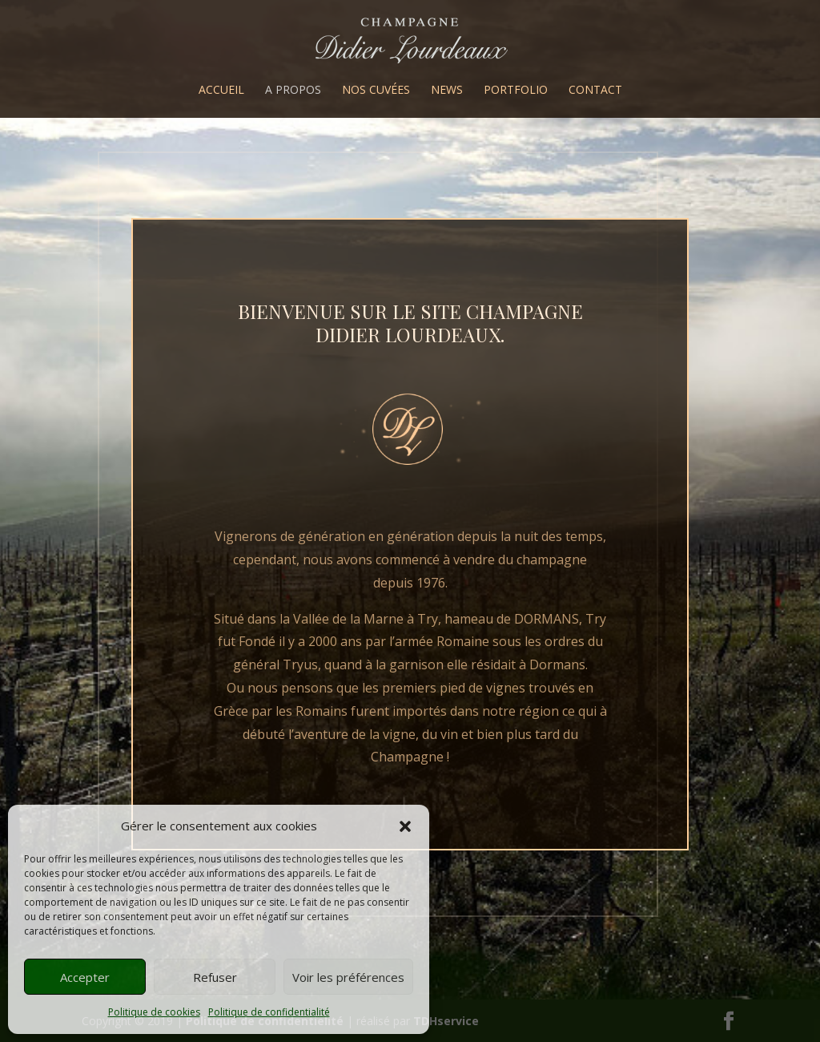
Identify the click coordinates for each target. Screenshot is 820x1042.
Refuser (215, 977)
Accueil (221, 90)
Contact (595, 90)
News (447, 90)
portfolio (516, 90)
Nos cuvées (376, 90)
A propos (293, 90)
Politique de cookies (154, 1012)
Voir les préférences (348, 977)
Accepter (85, 977)
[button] (405, 826)
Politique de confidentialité (269, 1012)
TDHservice (446, 1020)
